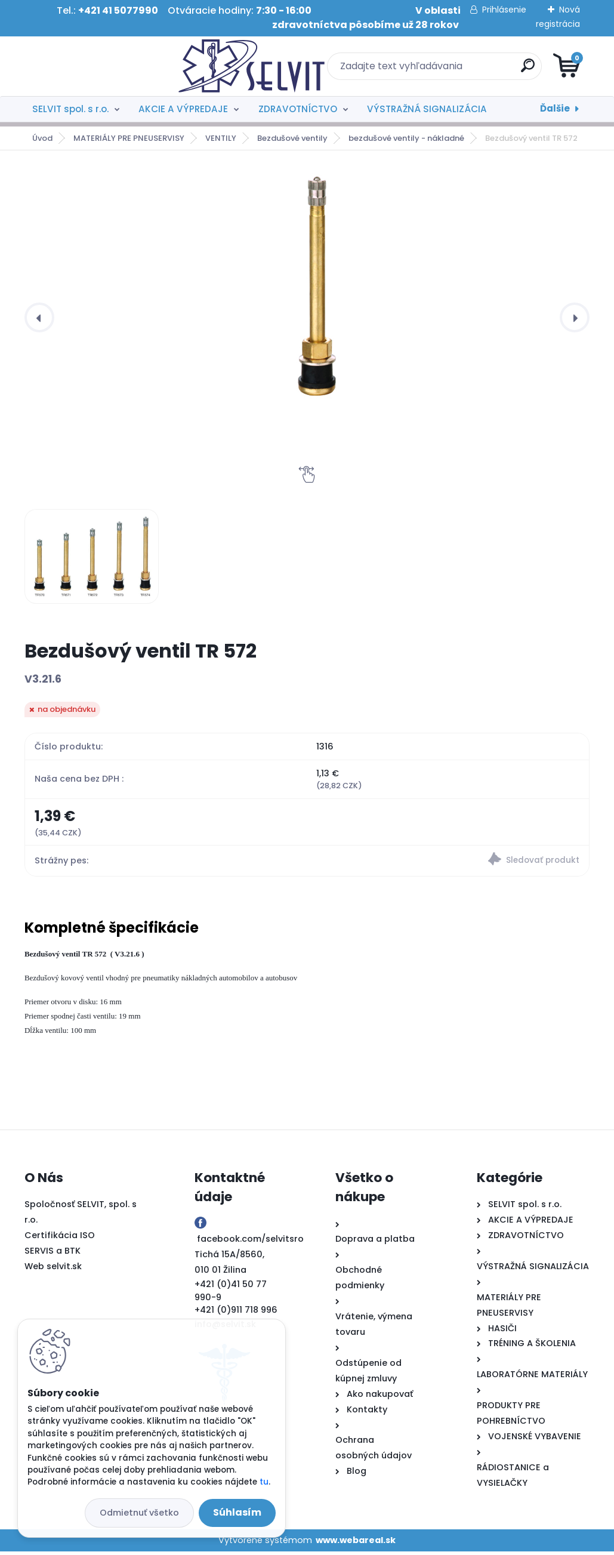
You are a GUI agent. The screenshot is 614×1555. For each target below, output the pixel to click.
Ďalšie (555, 108)
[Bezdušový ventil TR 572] (316, 283)
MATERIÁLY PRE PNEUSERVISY (128, 138)
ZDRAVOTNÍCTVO (297, 109)
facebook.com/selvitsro (250, 1242)
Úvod (42, 138)
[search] (450, 70)
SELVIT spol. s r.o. (70, 109)
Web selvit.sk (53, 1269)
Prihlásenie (504, 10)
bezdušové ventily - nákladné (406, 138)
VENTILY (220, 138)
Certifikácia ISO (59, 1239)
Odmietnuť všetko (139, 1513)
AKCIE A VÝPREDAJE (183, 109)
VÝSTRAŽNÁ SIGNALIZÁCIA (427, 109)
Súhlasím (237, 1512)
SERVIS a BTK (52, 1254)
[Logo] (97, 66)
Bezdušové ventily (292, 138)
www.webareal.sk (356, 1543)
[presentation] (39, 317)
